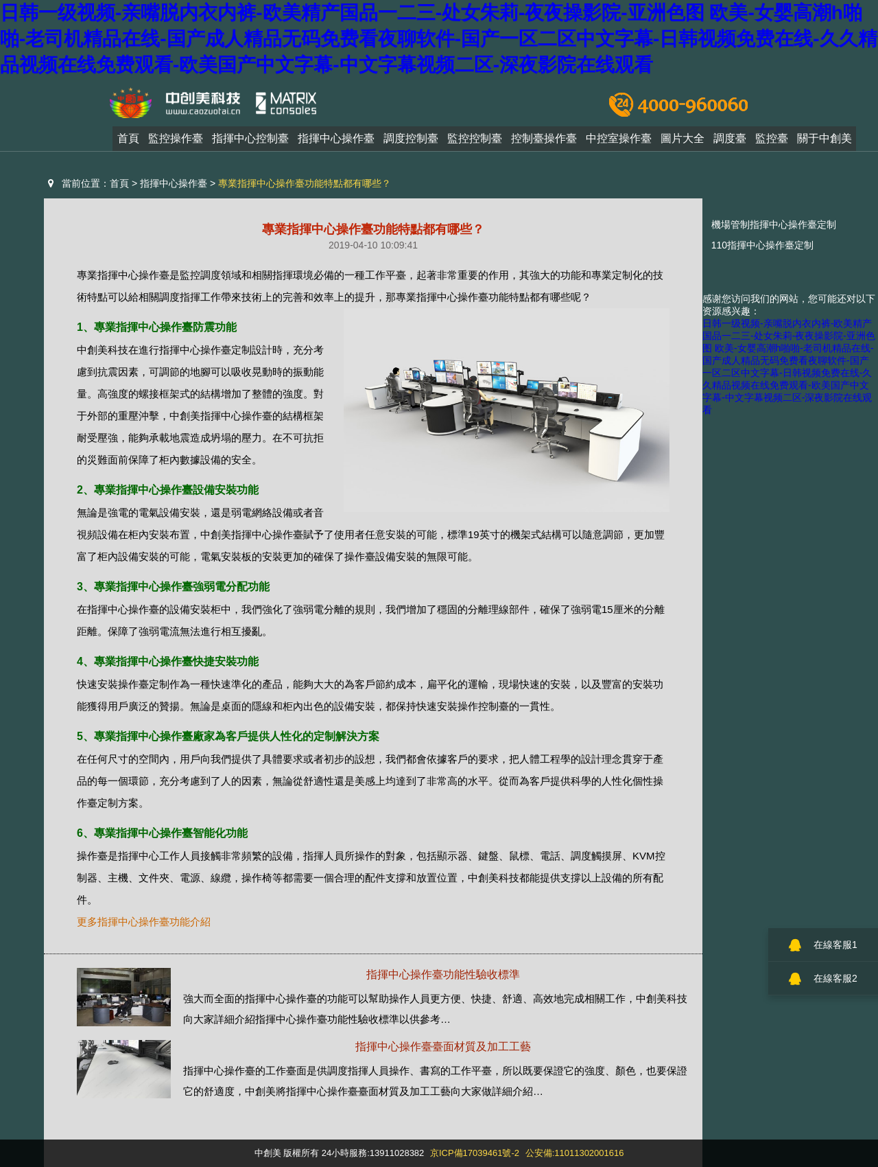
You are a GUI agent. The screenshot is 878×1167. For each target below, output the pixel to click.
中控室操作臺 (619, 142)
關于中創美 (824, 142)
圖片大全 (682, 142)
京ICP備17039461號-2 (474, 1153)
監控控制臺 (474, 142)
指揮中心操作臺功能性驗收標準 (443, 974)
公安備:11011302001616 (574, 1153)
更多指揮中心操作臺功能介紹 (144, 921)
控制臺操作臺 (544, 142)
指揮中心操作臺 (336, 142)
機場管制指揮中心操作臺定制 (773, 224)
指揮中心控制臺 (250, 142)
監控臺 (771, 142)
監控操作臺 (175, 142)
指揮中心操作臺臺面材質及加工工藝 (443, 1046)
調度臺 (729, 142)
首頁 (128, 142)
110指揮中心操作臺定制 (762, 245)
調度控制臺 (410, 142)
